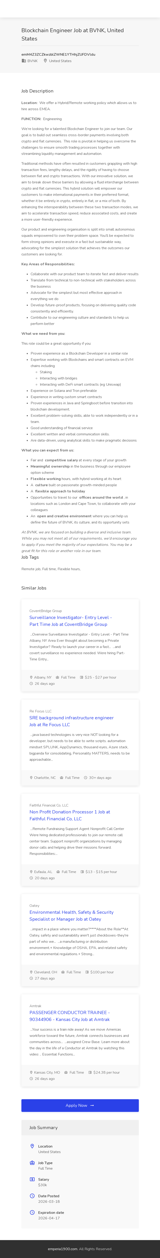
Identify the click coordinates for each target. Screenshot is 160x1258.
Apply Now (80, 1105)
